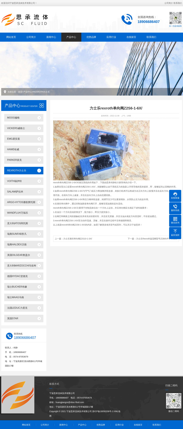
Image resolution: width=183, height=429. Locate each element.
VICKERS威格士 (16, 128)
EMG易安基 (13, 139)
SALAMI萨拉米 (15, 191)
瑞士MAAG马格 (15, 297)
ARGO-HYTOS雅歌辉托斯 (21, 202)
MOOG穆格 (13, 117)
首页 (20, 92)
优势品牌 (91, 37)
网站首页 (11, 37)
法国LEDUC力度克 (17, 308)
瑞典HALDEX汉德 (17, 244)
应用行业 (111, 37)
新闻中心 (51, 37)
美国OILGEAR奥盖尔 (18, 255)
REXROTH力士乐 (41, 92)
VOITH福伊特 (14, 181)
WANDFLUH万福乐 (17, 212)
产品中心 (71, 37)
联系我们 (178, 3)
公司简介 (168, 3)
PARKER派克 (14, 160)
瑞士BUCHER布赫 (17, 286)
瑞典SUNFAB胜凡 (17, 234)
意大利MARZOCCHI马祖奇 (21, 265)
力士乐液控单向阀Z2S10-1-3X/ (77, 238)
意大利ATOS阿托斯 (17, 223)
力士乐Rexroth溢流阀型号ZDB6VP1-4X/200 (156, 238)
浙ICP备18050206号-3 (102, 411)
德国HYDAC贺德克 (17, 276)
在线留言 (131, 37)
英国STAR (12, 318)
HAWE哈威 (13, 149)
